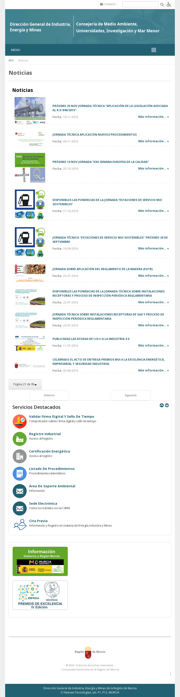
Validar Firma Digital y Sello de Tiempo (61, 416)
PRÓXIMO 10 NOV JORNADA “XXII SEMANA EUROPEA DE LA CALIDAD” (100, 162)
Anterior (49, 395)
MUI (11, 60)
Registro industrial (45, 434)
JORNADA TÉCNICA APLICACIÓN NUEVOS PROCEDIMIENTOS (94, 135)
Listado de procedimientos (52, 468)
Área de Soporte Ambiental (52, 486)
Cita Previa (38, 521)
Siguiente (131, 395)
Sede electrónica (43, 503)
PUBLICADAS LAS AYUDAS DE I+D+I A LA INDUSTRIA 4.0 (90, 339)
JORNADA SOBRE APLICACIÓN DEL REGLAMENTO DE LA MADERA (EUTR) (102, 269)
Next (166, 405)
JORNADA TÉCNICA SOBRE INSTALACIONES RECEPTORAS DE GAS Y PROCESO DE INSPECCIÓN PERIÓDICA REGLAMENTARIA (108, 316)
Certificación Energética (49, 451)
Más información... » (153, 117)
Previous (161, 405)
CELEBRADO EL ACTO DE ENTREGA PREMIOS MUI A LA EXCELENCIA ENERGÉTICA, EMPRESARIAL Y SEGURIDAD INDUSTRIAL (108, 362)
